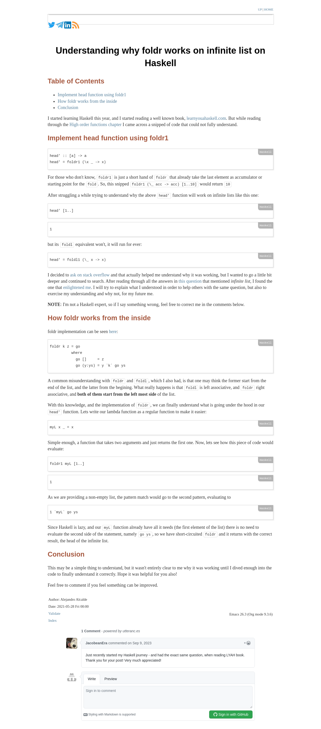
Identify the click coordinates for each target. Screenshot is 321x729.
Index (52, 615)
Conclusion (68, 107)
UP (260, 9)
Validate (54, 608)
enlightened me (77, 285)
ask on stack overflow (89, 272)
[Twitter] (52, 27)
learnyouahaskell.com (206, 118)
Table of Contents (76, 81)
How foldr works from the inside (87, 101)
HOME (268, 9)
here (113, 329)
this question (190, 279)
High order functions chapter (95, 124)
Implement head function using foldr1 (92, 94)
